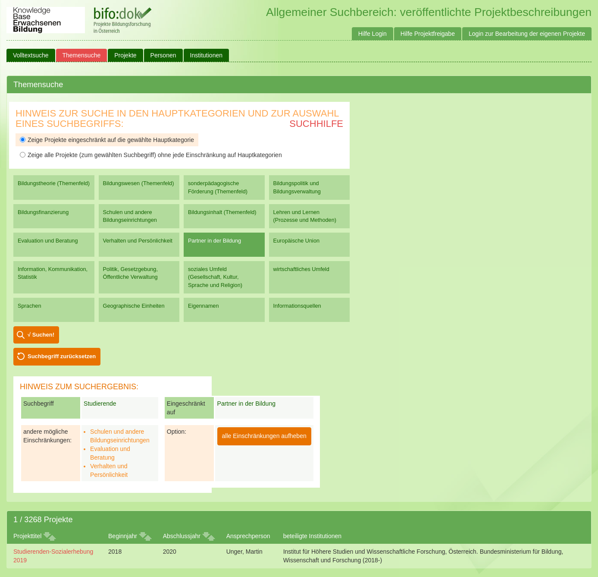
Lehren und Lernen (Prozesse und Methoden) (305, 216)
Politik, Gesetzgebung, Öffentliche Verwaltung (130, 273)
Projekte (125, 55)
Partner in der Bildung (214, 240)
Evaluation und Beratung (48, 240)
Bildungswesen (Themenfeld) (138, 183)
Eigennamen (203, 306)
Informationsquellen (297, 306)
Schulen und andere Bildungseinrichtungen (130, 216)
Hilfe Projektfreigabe (428, 33)
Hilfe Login (372, 33)
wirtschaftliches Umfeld (301, 269)
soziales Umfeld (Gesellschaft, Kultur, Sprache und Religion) (215, 277)
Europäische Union (296, 240)
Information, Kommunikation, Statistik (53, 273)
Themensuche (82, 55)
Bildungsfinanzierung (43, 212)
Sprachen (29, 306)
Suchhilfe (316, 123)
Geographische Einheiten (134, 306)
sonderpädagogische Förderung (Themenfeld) (217, 187)
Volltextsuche (31, 55)
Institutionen (206, 55)
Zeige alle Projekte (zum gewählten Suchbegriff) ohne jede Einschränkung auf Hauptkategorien (151, 154)
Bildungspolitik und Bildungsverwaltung (297, 187)
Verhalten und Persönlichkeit (137, 240)
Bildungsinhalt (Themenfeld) (222, 212)
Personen (163, 55)
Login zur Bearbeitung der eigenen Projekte (527, 33)
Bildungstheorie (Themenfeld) (54, 183)
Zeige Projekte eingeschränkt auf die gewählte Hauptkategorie (107, 139)
